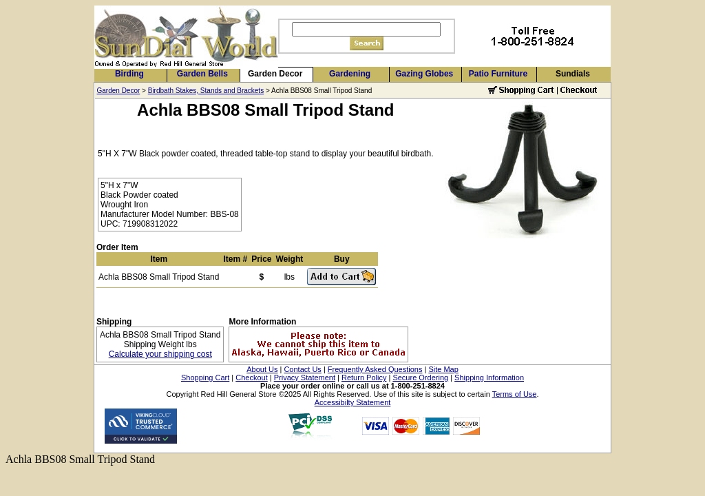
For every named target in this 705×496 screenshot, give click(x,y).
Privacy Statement (304, 377)
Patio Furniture (498, 74)
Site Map (443, 369)
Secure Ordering (420, 377)
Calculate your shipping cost (160, 354)
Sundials (573, 74)
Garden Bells (202, 74)
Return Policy (363, 377)
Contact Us (302, 369)
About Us (261, 369)
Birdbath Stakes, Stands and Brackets (206, 90)
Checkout (251, 377)
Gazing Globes (424, 74)
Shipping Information (489, 377)
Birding (129, 74)
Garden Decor (275, 74)
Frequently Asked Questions (375, 369)
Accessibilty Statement (353, 402)
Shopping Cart (205, 377)
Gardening (349, 74)
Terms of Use (514, 394)
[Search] (366, 29)
